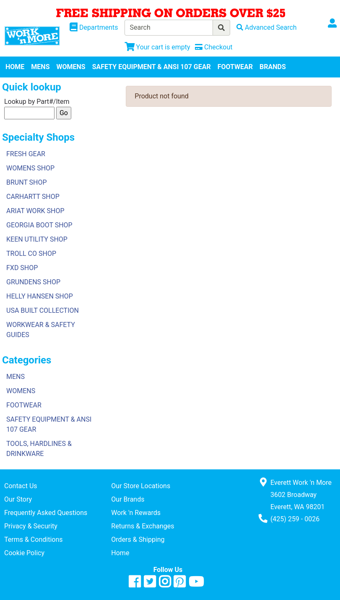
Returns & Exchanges (142, 526)
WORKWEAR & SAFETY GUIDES (40, 330)
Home (120, 553)
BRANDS (273, 67)
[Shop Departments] (94, 28)
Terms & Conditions (33, 539)
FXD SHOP (22, 268)
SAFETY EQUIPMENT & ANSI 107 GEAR (151, 67)
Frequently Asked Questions (45, 513)
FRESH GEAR (25, 154)
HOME (14, 67)
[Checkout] (213, 47)
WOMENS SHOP (30, 168)
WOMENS (71, 67)
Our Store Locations (140, 486)
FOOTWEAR (235, 67)
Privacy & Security (30, 526)
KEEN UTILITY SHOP (36, 239)
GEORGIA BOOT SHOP (39, 225)
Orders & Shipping (137, 539)
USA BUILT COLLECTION (42, 310)
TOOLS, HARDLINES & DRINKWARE (39, 449)
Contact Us (20, 486)
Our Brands (127, 499)
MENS (40, 67)
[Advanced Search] (266, 27)
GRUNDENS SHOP (33, 282)
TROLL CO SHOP (31, 254)
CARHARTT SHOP (33, 197)
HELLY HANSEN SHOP (39, 296)
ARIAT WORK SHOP (35, 211)
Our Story (18, 499)
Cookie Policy (24, 553)
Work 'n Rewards (136, 513)
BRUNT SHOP (26, 182)
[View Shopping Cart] (157, 47)
